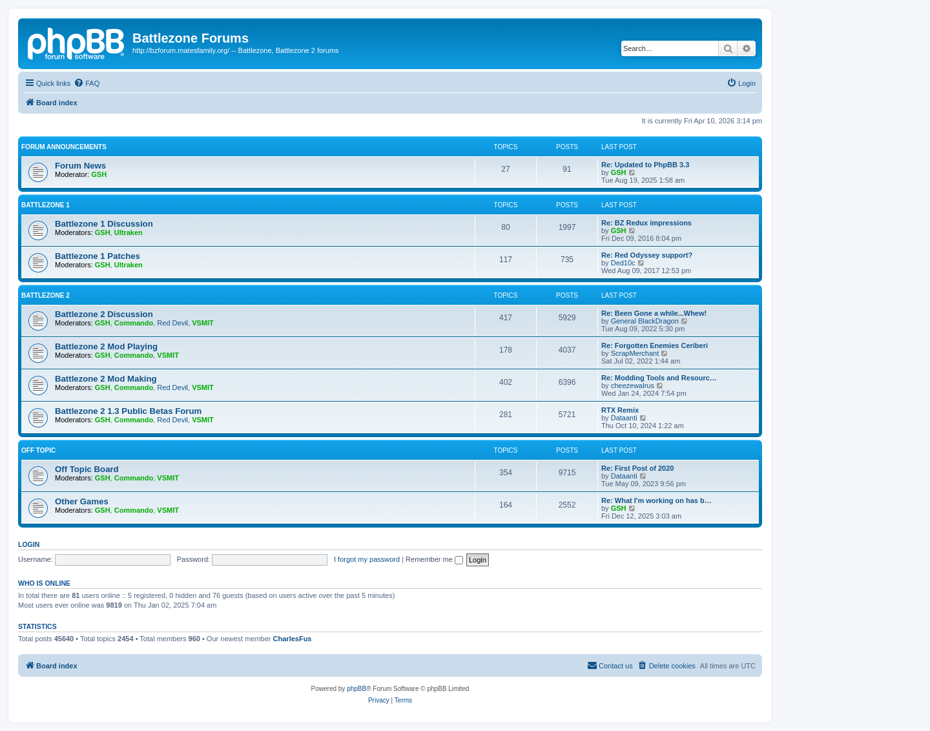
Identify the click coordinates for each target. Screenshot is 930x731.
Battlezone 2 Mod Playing (106, 346)
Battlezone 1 (45, 205)
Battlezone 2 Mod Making (106, 379)
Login (28, 544)
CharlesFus (292, 639)
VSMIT (203, 323)
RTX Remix (620, 410)
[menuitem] (86, 83)
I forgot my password (367, 559)
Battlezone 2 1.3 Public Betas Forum (128, 411)
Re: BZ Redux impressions (646, 223)
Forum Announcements (64, 146)
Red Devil (172, 323)
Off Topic (38, 450)
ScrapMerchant (635, 353)
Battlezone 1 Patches (97, 256)
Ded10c (623, 263)
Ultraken (128, 232)
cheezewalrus (632, 385)
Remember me (434, 559)
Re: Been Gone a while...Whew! (654, 313)
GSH (99, 174)
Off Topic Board (87, 469)
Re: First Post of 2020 (637, 468)
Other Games (81, 501)
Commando (134, 323)
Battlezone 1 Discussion (104, 224)
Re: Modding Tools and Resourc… (659, 378)
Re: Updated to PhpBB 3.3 (645, 165)
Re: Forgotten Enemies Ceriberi (654, 345)
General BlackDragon (645, 321)
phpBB (356, 688)
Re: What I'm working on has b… (656, 500)
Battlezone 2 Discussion (104, 314)
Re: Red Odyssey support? (646, 255)
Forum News (80, 165)
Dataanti (624, 418)
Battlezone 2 (45, 295)
